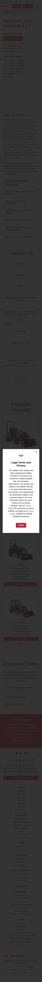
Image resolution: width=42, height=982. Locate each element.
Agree (21, 525)
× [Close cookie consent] (36, 452)
